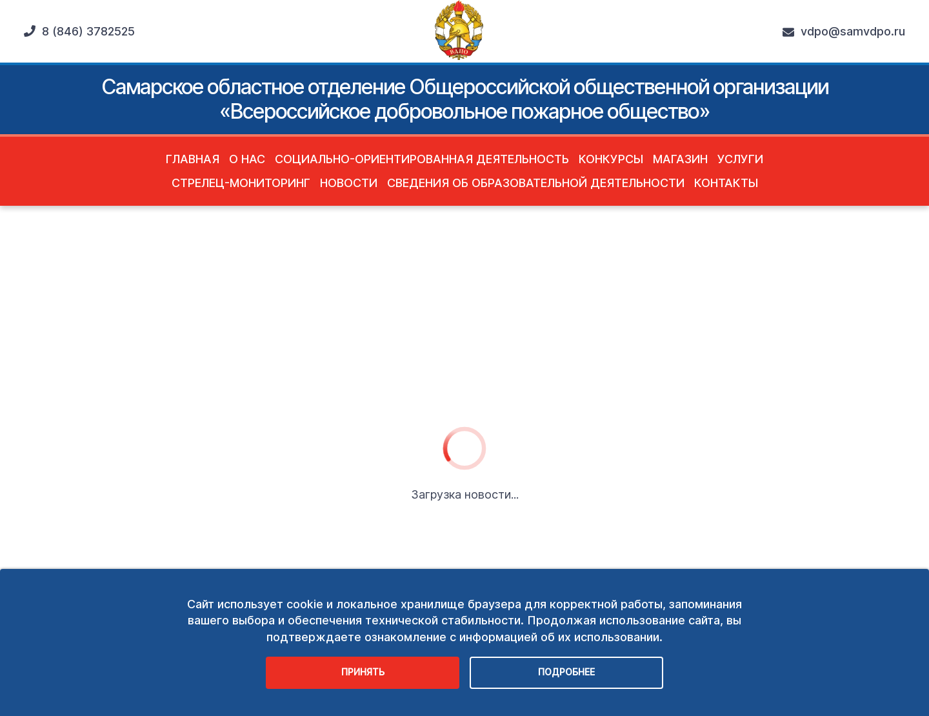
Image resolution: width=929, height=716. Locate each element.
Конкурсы (611, 159)
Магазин (680, 159)
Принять (363, 671)
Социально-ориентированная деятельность (422, 159)
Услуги (740, 159)
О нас (247, 159)
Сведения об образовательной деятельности (535, 183)
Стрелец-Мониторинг (241, 183)
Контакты (726, 183)
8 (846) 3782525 (79, 31)
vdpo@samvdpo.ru (844, 32)
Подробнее (566, 671)
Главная (192, 159)
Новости (348, 183)
